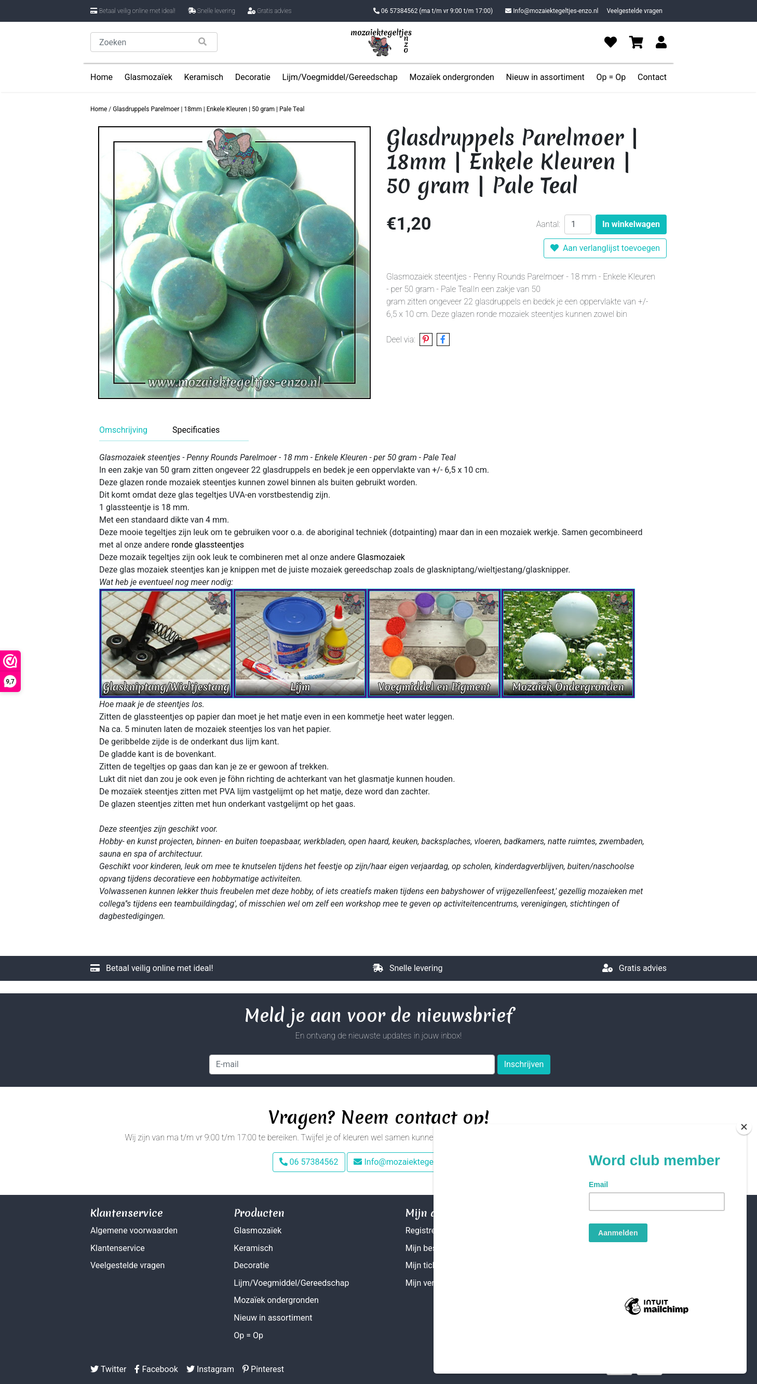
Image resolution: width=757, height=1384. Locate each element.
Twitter (108, 1369)
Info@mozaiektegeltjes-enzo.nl (551, 11)
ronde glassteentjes (207, 545)
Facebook (156, 1369)
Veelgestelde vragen (634, 11)
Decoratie (253, 77)
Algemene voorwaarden (134, 1230)
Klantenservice (117, 1248)
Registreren (426, 1230)
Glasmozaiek (381, 557)
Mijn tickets (426, 1265)
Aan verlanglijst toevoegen (605, 248)
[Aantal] (577, 224)
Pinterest (263, 1369)
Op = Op (611, 77)
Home (101, 77)
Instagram (210, 1369)
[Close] (744, 1164)
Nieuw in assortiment (545, 77)
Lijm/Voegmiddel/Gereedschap (340, 77)
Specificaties (196, 430)
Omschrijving (123, 430)
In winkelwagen (631, 224)
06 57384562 (433, 11)
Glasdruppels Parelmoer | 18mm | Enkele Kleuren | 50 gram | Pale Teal (208, 109)
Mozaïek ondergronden (451, 77)
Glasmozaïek (148, 77)
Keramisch (204, 77)
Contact (652, 77)
